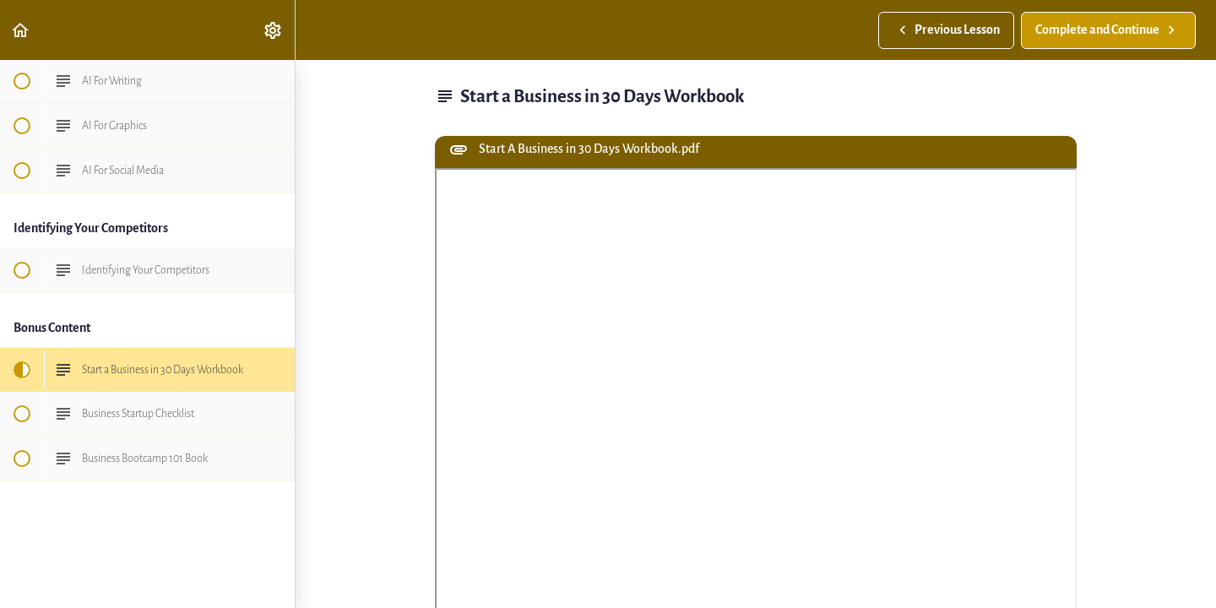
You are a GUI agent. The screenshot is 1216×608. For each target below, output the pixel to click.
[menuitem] (273, 30)
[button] (21, 30)
